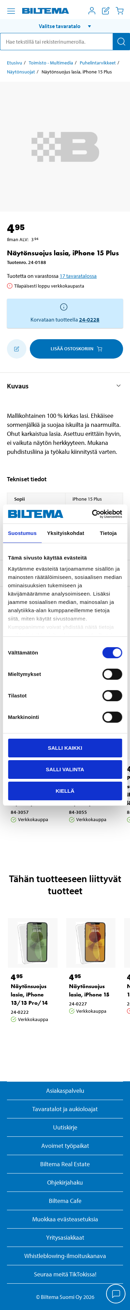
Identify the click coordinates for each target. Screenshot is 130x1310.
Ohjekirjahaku (65, 1182)
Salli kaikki (65, 748)
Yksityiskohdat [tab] (65, 533)
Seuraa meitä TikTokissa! (65, 1274)
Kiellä (64, 790)
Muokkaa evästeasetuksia (65, 1219)
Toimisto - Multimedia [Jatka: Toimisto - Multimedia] (51, 63)
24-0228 (89, 319)
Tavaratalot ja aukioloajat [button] (65, 1109)
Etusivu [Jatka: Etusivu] (14, 63)
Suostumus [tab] (22, 533)
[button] (65, 26)
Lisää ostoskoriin (76, 348)
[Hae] (121, 41)
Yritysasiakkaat (65, 1237)
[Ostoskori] (120, 10)
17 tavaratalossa (78, 275)
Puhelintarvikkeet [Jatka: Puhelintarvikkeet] (98, 63)
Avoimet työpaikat (65, 1146)
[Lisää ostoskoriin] (16, 349)
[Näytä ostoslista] (106, 10)
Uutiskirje (65, 1127)
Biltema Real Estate (65, 1164)
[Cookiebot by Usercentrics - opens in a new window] (92, 513)
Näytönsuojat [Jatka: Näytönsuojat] (21, 72)
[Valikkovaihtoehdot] (11, 11)
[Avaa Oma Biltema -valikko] (92, 10)
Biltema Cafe (65, 1201)
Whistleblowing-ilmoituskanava (65, 1256)
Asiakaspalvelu (65, 1090)
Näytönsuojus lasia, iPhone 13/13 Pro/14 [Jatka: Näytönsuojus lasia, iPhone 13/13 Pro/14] (29, 994)
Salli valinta (65, 769)
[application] (116, 1294)
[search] (65, 41)
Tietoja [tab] (108, 533)
